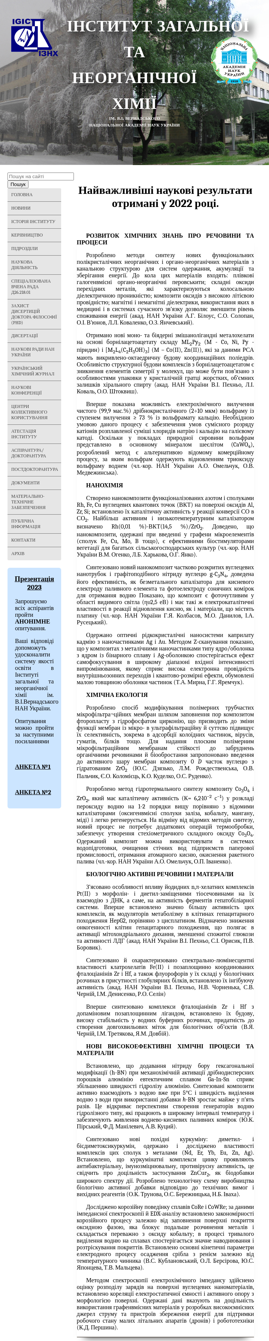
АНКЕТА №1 (33, 767)
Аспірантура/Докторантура (28, 453)
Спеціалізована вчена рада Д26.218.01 (31, 286)
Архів (17, 553)
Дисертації (24, 335)
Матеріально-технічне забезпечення (28, 502)
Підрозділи (24, 248)
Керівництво (27, 235)
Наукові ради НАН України (32, 352)
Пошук (18, 184)
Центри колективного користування (29, 412)
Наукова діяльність (24, 264)
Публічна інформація (26, 523)
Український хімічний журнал (32, 371)
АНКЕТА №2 (33, 792)
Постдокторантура (34, 469)
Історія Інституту (33, 221)
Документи (25, 482)
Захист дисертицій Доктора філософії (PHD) (34, 314)
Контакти (23, 540)
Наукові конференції (26, 390)
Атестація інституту (24, 434)
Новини (20, 208)
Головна (22, 194)
